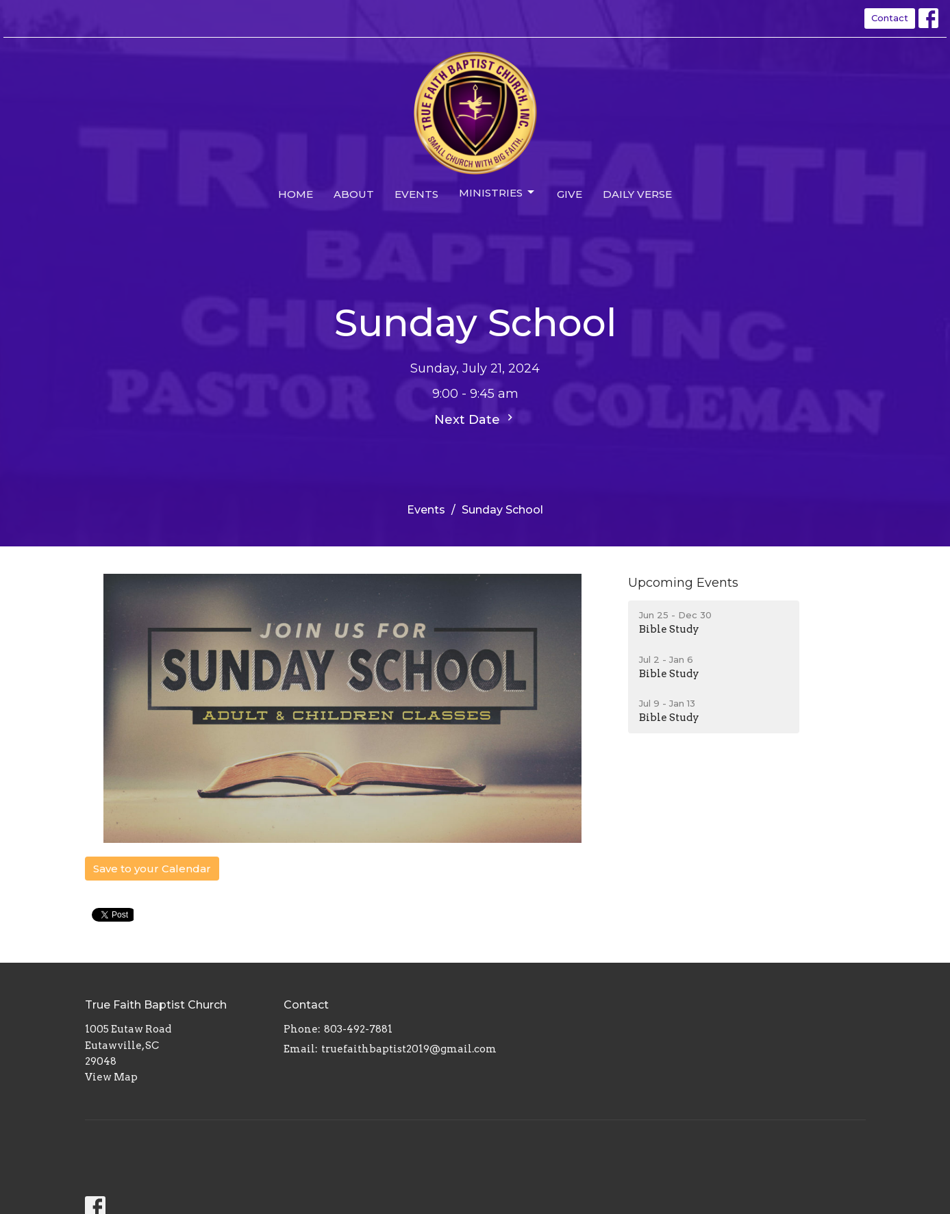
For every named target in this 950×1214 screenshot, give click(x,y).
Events (416, 194)
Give (569, 194)
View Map (111, 1077)
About (354, 194)
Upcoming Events (683, 582)
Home (295, 194)
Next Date (475, 419)
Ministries (497, 192)
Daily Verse (637, 194)
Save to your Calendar (152, 868)
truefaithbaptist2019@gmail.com (409, 1049)
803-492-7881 (358, 1029)
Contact (889, 17)
